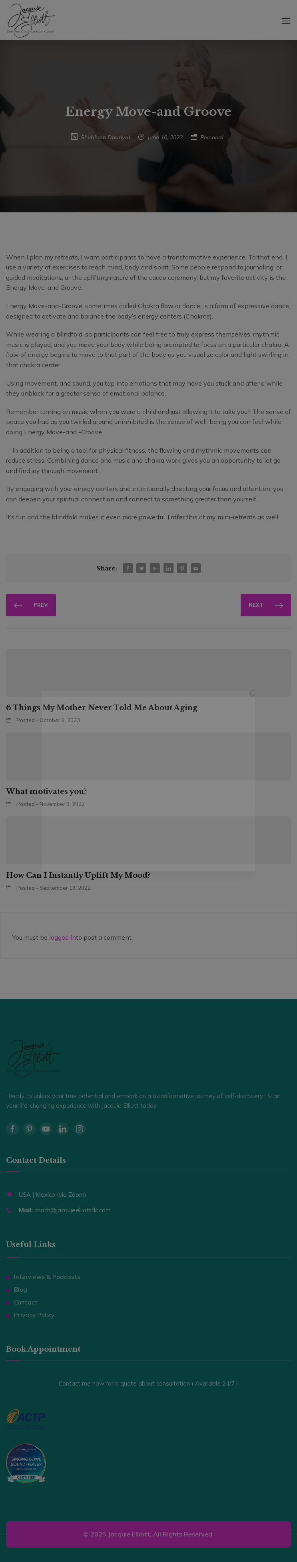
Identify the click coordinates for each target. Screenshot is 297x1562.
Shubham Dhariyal (105, 137)
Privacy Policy (34, 1315)
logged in (62, 937)
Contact (26, 1302)
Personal (211, 137)
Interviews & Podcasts (47, 1277)
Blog (20, 1289)
